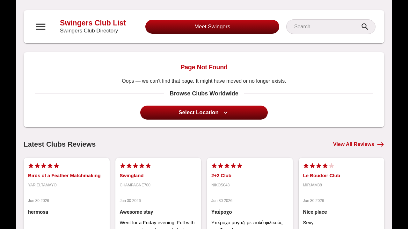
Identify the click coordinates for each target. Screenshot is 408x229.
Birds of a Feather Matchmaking (64, 175)
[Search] (325, 27)
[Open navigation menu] (41, 26)
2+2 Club (221, 175)
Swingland (132, 175)
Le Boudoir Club (321, 175)
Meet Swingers (212, 27)
